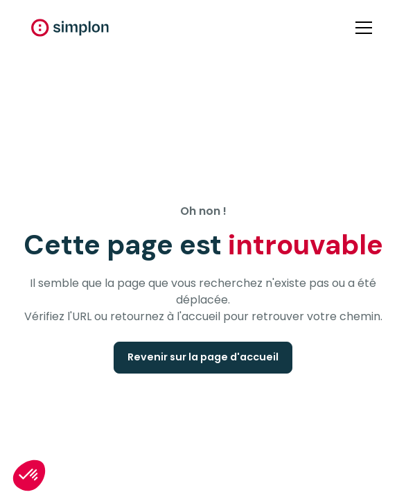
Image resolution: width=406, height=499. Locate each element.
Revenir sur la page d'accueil (203, 357)
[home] (70, 28)
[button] (361, 27)
